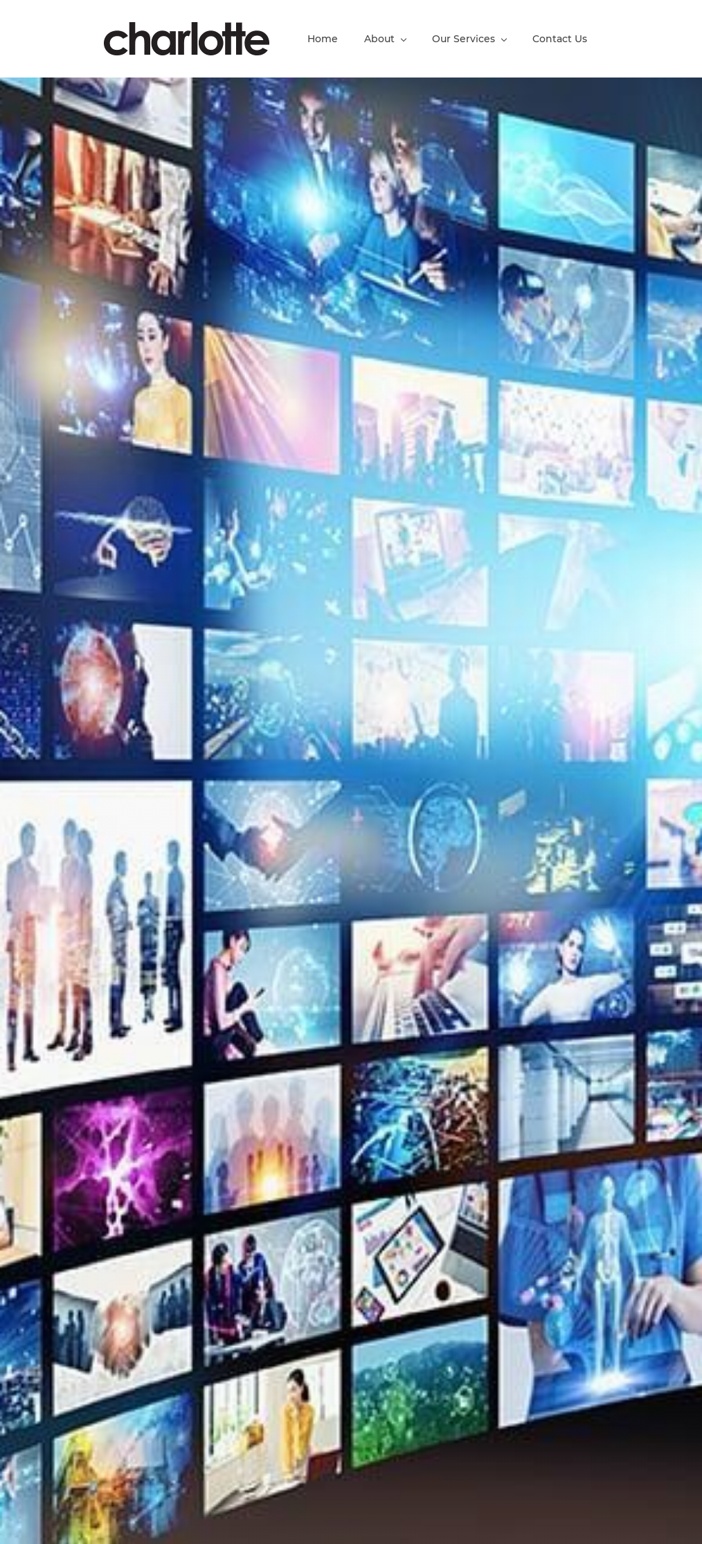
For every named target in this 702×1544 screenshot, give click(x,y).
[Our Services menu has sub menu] (469, 38)
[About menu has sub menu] (385, 38)
